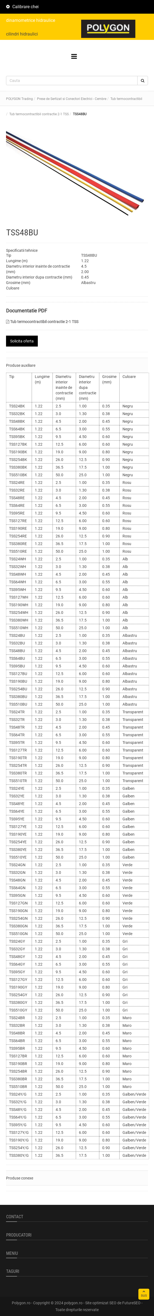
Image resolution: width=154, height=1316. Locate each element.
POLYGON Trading (19, 99)
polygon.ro (73, 1303)
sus (143, 1293)
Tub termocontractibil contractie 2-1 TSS (42, 322)
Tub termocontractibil (126, 99)
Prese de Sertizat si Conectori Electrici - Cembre (71, 99)
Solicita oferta (22, 341)
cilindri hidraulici (22, 34)
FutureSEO (131, 1303)
